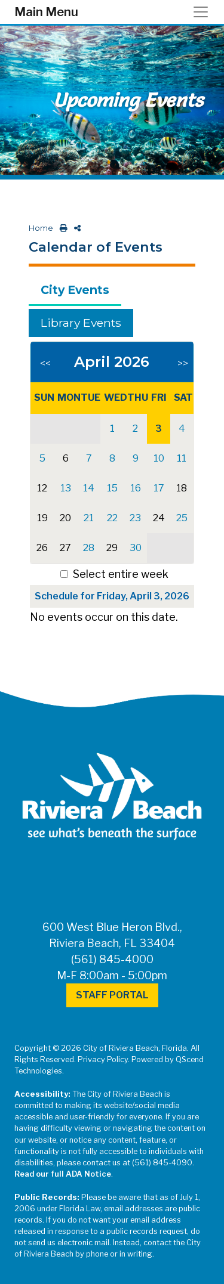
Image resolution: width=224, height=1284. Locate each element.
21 (89, 518)
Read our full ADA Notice (62, 1173)
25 (182, 518)
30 (136, 547)
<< (45, 363)
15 (112, 488)
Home (41, 228)
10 (159, 458)
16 (135, 488)
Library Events (81, 322)
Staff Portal (112, 995)
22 (112, 518)
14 (88, 488)
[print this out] (61, 228)
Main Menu (46, 12)
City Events (75, 290)
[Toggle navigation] (204, 12)
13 (65, 488)
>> (182, 363)
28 (88, 547)
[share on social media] (75, 228)
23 (135, 518)
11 (181, 458)
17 (159, 488)
